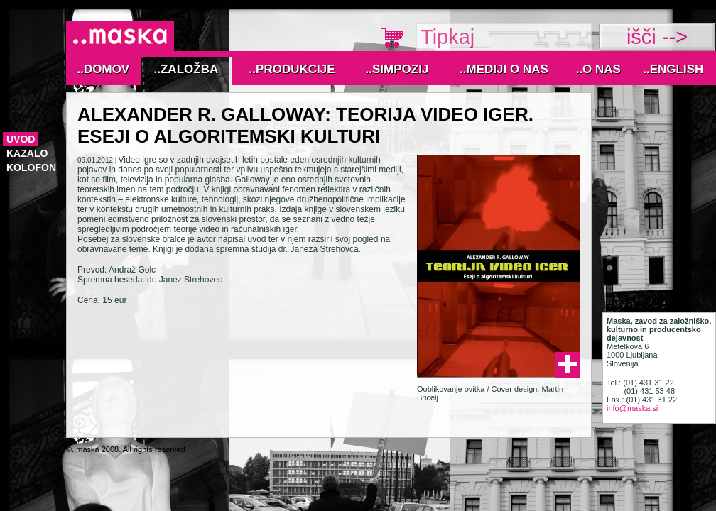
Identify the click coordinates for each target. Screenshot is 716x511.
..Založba (186, 69)
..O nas (598, 69)
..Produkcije (292, 69)
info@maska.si (632, 408)
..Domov (103, 69)
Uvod (20, 139)
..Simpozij (397, 69)
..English (673, 69)
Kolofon (31, 167)
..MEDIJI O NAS (504, 69)
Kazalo (27, 153)
